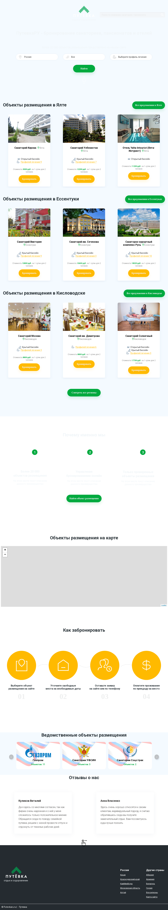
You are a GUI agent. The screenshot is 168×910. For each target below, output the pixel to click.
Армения (150, 879)
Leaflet (163, 605)
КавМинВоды (126, 884)
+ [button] (5, 550)
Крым (123, 875)
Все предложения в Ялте (148, 105)
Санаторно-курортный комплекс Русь (137, 243)
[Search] (132, 14)
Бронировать (29, 179)
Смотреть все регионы (84, 392)
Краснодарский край (130, 879)
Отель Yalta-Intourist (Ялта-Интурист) (139, 149)
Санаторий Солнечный (138, 336)
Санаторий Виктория (29, 241)
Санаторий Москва (29, 336)
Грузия (149, 888)
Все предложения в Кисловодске (144, 293)
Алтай (123, 892)
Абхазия (150, 875)
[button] (37, 57)
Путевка (23, 907)
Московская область (130, 888)
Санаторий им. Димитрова (84, 336)
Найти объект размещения (84, 498)
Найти (84, 68)
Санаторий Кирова (25, 147)
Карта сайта (151, 897)
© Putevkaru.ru (9, 907)
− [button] (5, 554)
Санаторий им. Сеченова (84, 241)
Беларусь (150, 884)
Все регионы (152, 892)
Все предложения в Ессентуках (145, 199)
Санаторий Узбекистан (84, 147)
